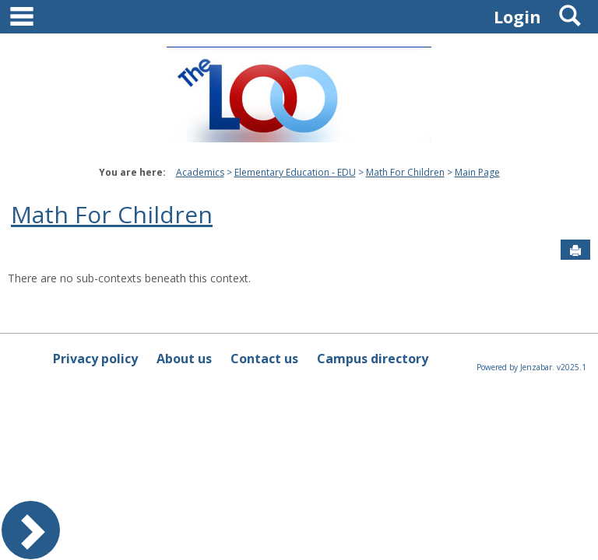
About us (184, 358)
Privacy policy (95, 358)
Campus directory (372, 358)
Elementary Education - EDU (295, 172)
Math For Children (405, 172)
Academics (200, 172)
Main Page (477, 172)
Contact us (264, 358)
